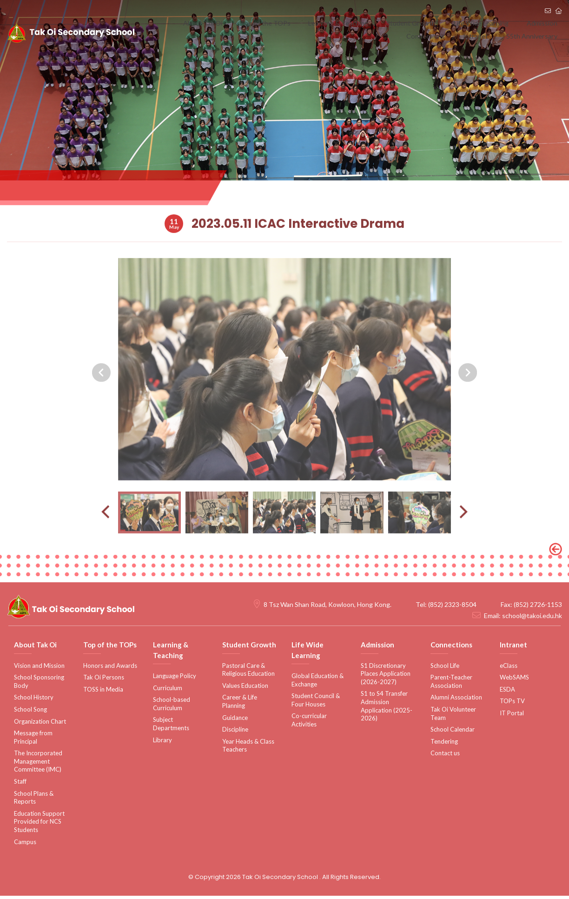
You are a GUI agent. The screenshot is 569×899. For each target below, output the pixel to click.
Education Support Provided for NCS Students (39, 825)
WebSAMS (514, 680)
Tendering (444, 744)
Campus (25, 845)
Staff (20, 784)
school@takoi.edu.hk (532, 619)
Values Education (245, 689)
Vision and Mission (39, 668)
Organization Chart (40, 724)
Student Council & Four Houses (315, 703)
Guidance (235, 720)
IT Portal (512, 716)
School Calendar (452, 732)
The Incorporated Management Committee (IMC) (38, 764)
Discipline (235, 732)
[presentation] (101, 401)
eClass (508, 668)
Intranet (487, 42)
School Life (444, 668)
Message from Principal (33, 740)
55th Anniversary (535, 42)
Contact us (445, 756)
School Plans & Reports (33, 801)
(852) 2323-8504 (452, 608)
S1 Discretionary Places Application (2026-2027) (385, 676)
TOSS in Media (103, 692)
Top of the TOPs (253, 23)
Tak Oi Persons (103, 680)
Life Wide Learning (445, 23)
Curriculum (167, 691)
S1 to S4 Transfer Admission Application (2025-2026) (386, 709)
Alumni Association (456, 700)
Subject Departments (171, 727)
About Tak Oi (200, 23)
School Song (30, 712)
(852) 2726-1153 (538, 608)
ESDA (507, 692)
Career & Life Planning (239, 705)
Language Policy (174, 679)
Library (162, 743)
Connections (542, 23)
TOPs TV (512, 704)
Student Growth (383, 23)
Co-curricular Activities (309, 723)
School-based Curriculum (171, 707)
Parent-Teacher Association (451, 685)
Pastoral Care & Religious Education (248, 672)
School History (33, 700)
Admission (499, 23)
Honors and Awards (110, 668)
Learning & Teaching (318, 23)
